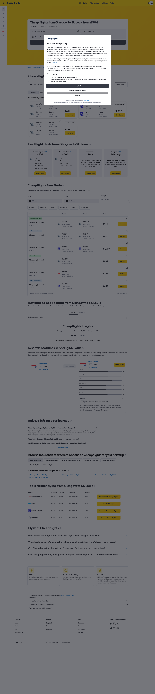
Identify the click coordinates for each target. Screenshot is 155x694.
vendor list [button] (54, 62)
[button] (77, 86)
